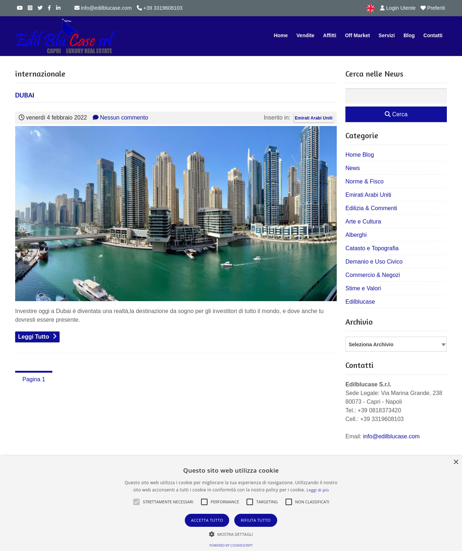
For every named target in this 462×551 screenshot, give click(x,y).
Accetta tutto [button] (207, 520)
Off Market (357, 35)
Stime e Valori (363, 288)
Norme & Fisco (364, 181)
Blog (409, 35)
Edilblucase (360, 302)
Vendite (305, 35)
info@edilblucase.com (103, 8)
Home (281, 35)
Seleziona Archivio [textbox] (371, 344)
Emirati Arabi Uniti (313, 118)
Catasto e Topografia (371, 248)
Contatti (433, 35)
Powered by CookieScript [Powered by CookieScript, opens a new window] (231, 545)
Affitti (329, 35)
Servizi (387, 35)
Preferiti (432, 8)
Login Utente (398, 8)
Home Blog (359, 155)
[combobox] (396, 344)
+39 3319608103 (159, 8)
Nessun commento (120, 117)
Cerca (396, 114)
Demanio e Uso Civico (373, 262)
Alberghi (356, 235)
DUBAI (24, 94)
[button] (136, 502)
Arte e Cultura (363, 221)
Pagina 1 (33, 379)
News (352, 168)
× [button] (455, 462)
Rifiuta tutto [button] (255, 520)
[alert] (231, 503)
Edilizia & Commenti (371, 208)
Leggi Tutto (33, 337)
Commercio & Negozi (372, 275)
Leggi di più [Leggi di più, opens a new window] (317, 490)
